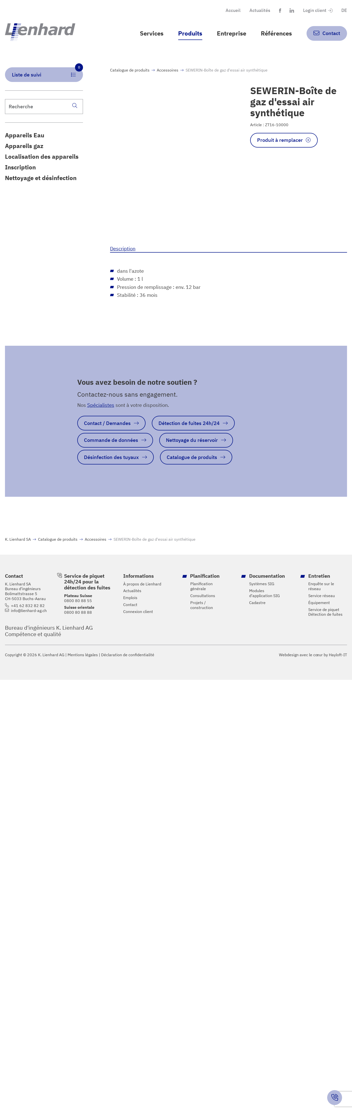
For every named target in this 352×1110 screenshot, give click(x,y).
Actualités (259, 10)
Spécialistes (100, 405)
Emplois (130, 597)
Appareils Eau (24, 135)
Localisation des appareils (41, 156)
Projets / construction (201, 605)
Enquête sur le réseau (321, 586)
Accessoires (167, 70)
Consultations (202, 595)
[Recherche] (75, 105)
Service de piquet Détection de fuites (325, 612)
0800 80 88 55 (78, 600)
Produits (190, 33)
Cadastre (257, 602)
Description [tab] (122, 248)
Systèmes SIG (261, 583)
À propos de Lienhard (142, 584)
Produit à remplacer (280, 140)
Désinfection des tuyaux (111, 457)
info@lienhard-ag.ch (29, 610)
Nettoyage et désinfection (41, 177)
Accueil (233, 10)
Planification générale (201, 586)
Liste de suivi (47, 72)
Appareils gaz (24, 146)
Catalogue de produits (130, 70)
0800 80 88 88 (78, 612)
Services (151, 33)
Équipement (319, 602)
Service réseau (321, 595)
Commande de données (111, 440)
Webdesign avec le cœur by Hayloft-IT (313, 654)
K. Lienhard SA (18, 539)
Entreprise (231, 33)
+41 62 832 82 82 (28, 605)
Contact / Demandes (107, 423)
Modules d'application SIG (264, 593)
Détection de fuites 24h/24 (189, 423)
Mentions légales (83, 654)
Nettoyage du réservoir (192, 440)
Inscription (20, 167)
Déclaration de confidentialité (127, 654)
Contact (130, 604)
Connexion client (138, 611)
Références (276, 33)
